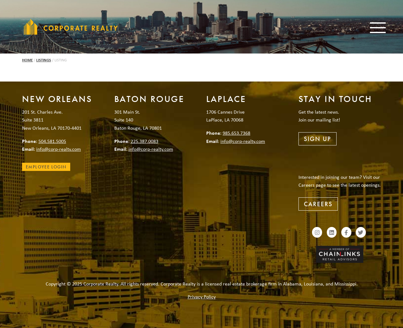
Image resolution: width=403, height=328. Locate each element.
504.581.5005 (52, 141)
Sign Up (317, 139)
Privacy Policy (202, 296)
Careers (318, 204)
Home (27, 60)
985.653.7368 (236, 132)
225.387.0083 (144, 141)
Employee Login (46, 167)
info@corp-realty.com (58, 148)
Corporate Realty (71, 27)
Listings (43, 60)
